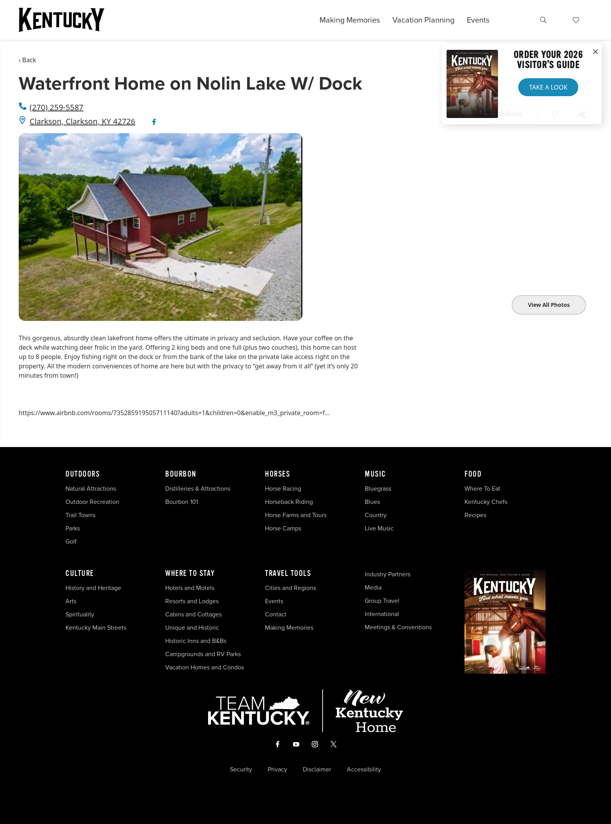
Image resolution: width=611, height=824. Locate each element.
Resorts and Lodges (192, 601)
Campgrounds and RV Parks (203, 654)
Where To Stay (190, 574)
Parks (72, 528)
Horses (277, 474)
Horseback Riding (289, 501)
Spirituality (80, 614)
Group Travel (382, 600)
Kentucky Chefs (485, 501)
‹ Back (27, 60)
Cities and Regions (290, 587)
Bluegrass (378, 488)
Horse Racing (283, 488)
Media (373, 587)
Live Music (379, 528)
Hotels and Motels (189, 587)
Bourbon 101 (181, 501)
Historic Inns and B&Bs (195, 640)
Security (241, 769)
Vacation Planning (423, 20)
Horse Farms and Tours (296, 515)
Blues (372, 501)
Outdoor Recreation (92, 501)
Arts (70, 601)
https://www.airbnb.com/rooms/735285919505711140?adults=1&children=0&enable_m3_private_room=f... (174, 412)
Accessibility (364, 769)
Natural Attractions (90, 488)
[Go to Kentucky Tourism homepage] (61, 20)
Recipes (476, 515)
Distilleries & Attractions (197, 488)
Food (473, 474)
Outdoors (82, 474)
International (382, 613)
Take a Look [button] (548, 87)
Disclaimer (317, 769)
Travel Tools (288, 574)
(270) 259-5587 (56, 107)
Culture (79, 574)
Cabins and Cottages (193, 614)
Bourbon (180, 474)
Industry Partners (387, 574)
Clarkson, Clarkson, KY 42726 (82, 121)
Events (478, 20)
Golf (71, 541)
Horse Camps (283, 528)
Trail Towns (80, 515)
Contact (275, 614)
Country (376, 515)
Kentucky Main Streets (95, 627)
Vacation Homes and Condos (204, 667)
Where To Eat (482, 488)
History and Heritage (94, 587)
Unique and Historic (192, 627)
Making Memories (350, 19)
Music (375, 474)
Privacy (277, 769)
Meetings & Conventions (398, 627)
